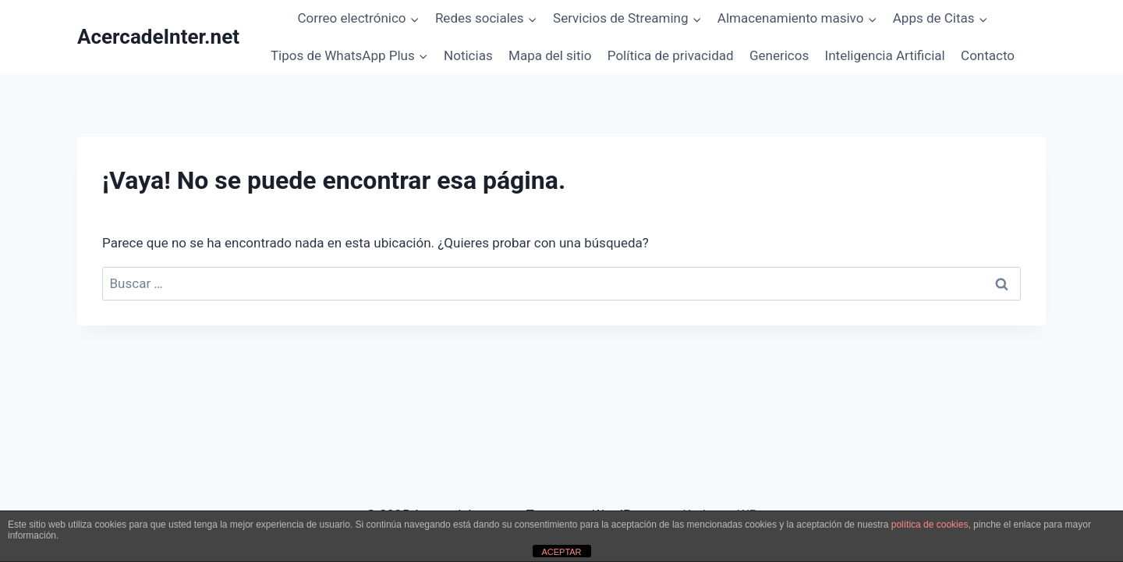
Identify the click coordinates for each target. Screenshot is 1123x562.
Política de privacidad (671, 55)
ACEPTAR (561, 552)
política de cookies (930, 524)
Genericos (779, 55)
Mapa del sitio (549, 55)
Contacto (988, 55)
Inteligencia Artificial (885, 55)
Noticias (468, 55)
